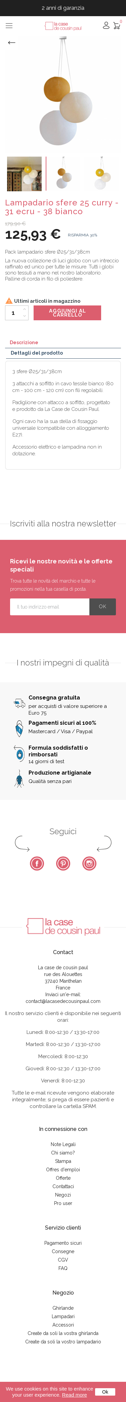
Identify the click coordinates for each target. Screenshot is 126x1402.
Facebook (37, 863)
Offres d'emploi (63, 1169)
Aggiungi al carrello (67, 313)
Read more (74, 1395)
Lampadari (63, 1316)
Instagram (89, 863)
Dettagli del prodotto (37, 353)
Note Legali (63, 1144)
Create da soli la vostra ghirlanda (63, 1333)
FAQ (63, 1268)
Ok (105, 1392)
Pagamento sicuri (63, 1243)
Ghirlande (63, 1308)
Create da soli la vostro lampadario (63, 1341)
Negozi (63, 1195)
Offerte (63, 1178)
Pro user (63, 1203)
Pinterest (63, 863)
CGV (63, 1260)
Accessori (63, 1325)
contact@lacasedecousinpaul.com (63, 1001)
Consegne (63, 1251)
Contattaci (63, 1186)
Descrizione (24, 342)
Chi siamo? (63, 1152)
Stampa (63, 1161)
